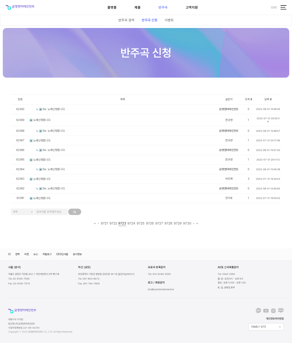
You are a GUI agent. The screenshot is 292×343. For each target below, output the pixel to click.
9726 (150, 223)
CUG (274, 7)
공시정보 (77, 254)
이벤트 (169, 20)
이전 (98, 223)
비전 (26, 254)
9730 (187, 223)
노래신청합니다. (40, 120)
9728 (168, 223)
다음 (193, 223)
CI (9, 254)
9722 (113, 223)
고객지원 (192, 7)
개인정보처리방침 (275, 318)
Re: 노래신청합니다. (50, 109)
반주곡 (163, 7)
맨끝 (197, 223)
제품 (137, 7)
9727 (159, 223)
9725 (141, 223)
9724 (131, 223)
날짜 (268, 99)
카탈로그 (47, 254)
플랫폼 (112, 7)
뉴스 (36, 254)
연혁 (17, 254)
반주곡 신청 (149, 20)
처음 (94, 223)
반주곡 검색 (126, 20)
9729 (178, 223)
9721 (104, 223)
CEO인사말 (62, 254)
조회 (248, 99)
